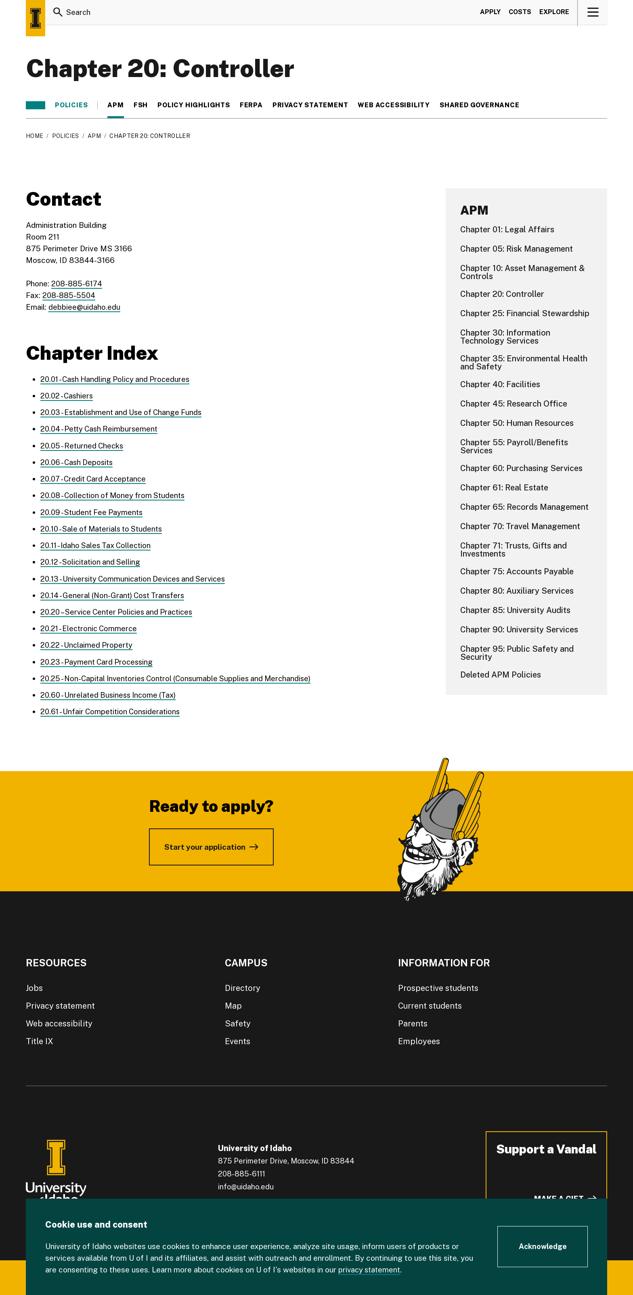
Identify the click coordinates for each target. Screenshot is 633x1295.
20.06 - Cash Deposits (78, 461)
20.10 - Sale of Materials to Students (104, 527)
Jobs (34, 986)
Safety (238, 1021)
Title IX (39, 1039)
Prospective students (438, 986)
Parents (413, 1021)
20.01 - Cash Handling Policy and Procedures (117, 378)
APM (115, 105)
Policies (71, 105)
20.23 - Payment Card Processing (98, 659)
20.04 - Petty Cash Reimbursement (101, 428)
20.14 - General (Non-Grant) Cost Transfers (115, 593)
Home (34, 136)
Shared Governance (480, 105)
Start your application (204, 844)
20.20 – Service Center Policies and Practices (120, 610)
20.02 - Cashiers (68, 395)
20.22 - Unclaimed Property (87, 643)
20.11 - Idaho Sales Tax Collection (98, 544)
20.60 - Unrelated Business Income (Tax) (111, 692)
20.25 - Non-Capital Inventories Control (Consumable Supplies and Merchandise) (180, 676)
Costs (520, 13)
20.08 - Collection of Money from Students (115, 494)
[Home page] (35, 18)
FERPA (251, 105)
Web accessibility (59, 1021)
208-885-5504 (69, 295)
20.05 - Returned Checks (83, 444)
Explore (554, 13)
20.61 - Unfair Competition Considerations (112, 709)
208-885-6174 (78, 283)
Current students (430, 1003)
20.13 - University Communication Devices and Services (136, 577)
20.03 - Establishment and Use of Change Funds (124, 411)
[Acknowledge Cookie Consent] (542, 1247)
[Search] (58, 14)
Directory (242, 986)
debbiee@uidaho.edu (84, 306)
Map (233, 1003)
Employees (419, 1039)
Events (237, 1039)
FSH (141, 105)
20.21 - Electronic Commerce (90, 626)
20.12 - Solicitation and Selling (92, 560)
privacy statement (370, 1269)
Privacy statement (310, 105)
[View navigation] (593, 13)
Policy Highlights (193, 105)
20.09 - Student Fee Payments (93, 511)
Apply (490, 13)
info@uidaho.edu (246, 1184)
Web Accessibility (394, 105)
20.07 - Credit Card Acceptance (95, 477)
